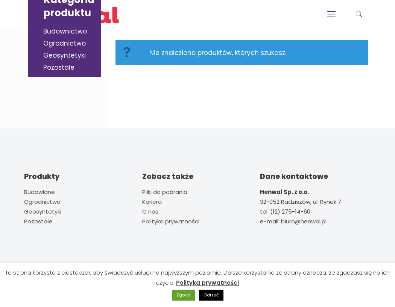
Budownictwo (65, 31)
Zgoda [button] (183, 295)
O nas (150, 211)
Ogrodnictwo (64, 43)
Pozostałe (58, 67)
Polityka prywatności (170, 221)
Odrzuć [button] (211, 295)
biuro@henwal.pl (304, 221)
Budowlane (39, 192)
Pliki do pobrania (164, 192)
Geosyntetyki (64, 55)
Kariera (152, 202)
